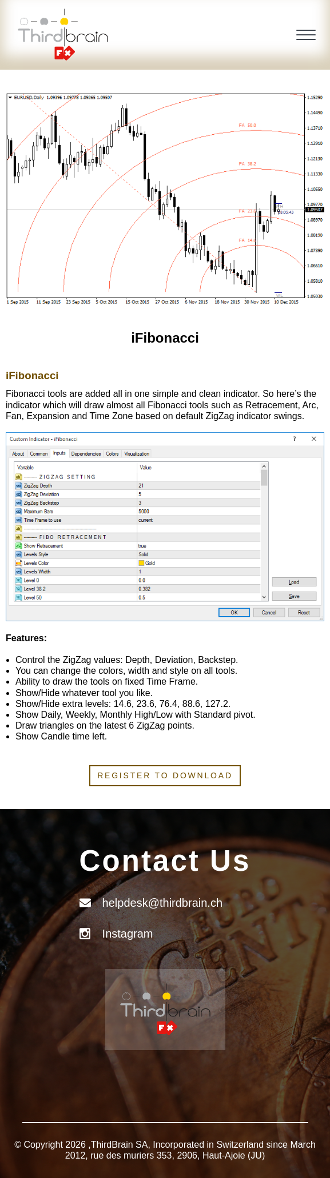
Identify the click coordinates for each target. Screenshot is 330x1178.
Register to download (165, 775)
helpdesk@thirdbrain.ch (162, 902)
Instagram (127, 933)
